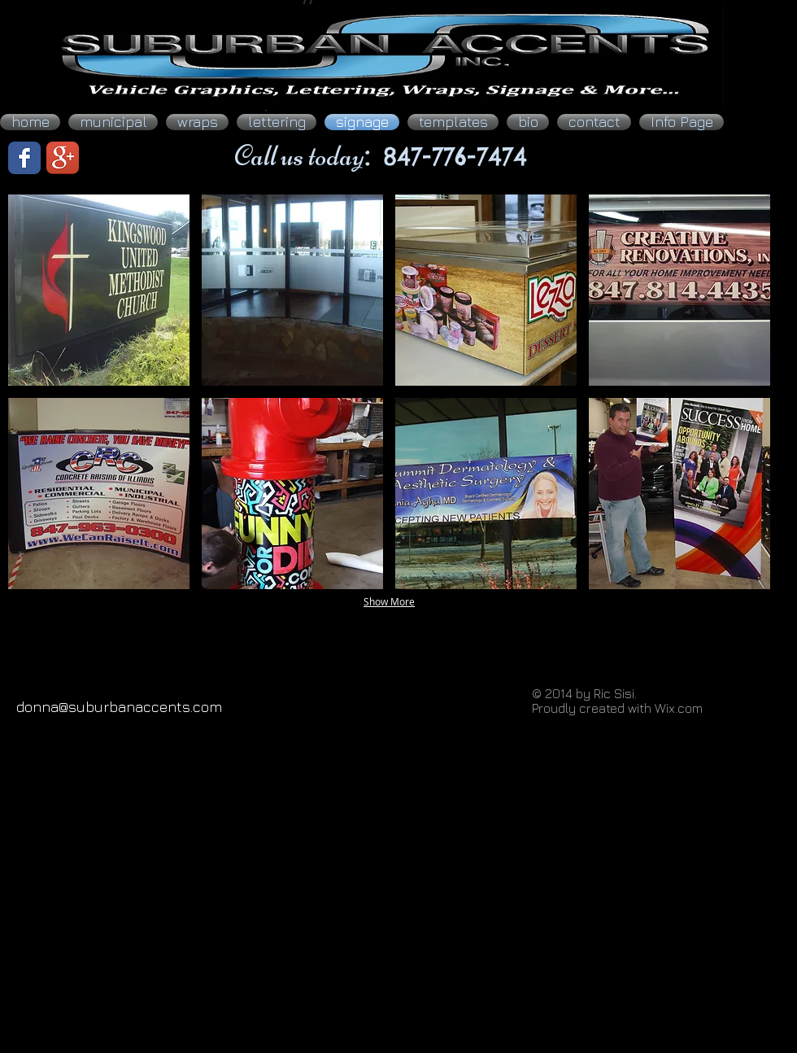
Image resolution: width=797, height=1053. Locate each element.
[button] (98, 290)
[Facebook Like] (125, 157)
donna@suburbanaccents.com (119, 706)
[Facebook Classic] (24, 158)
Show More (389, 601)
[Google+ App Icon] (62, 158)
